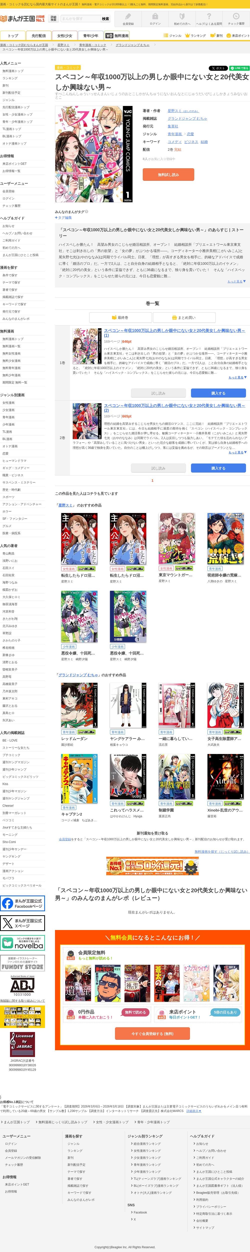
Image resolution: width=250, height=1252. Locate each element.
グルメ (7, 526)
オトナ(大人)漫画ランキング (151, 1192)
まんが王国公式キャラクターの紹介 (218, 1178)
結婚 (204, 142)
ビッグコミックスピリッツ (20, 776)
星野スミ (183, 111)
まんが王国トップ (15, 1122)
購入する (219, 393)
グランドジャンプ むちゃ (78, 675)
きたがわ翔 (10, 618)
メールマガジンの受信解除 (23, 1158)
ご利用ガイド (11, 240)
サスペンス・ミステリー (19, 482)
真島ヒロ (8, 713)
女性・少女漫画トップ (17, 114)
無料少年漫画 (11, 375)
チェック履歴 (11, 206)
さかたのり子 (11, 640)
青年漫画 (8, 417)
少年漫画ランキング (145, 1172)
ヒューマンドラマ (14, 460)
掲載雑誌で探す (13, 297)
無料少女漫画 (11, 360)
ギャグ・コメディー (16, 468)
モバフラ (8, 878)
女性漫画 (8, 402)
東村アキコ (10, 698)
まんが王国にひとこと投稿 (20, 255)
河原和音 (8, 611)
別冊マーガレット (14, 813)
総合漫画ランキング (145, 1144)
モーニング (10, 834)
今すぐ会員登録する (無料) (152, 1034)
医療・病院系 (11, 533)
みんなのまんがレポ (16, 318)
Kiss (5, 784)
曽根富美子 (10, 669)
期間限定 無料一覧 (14, 382)
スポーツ (8, 497)
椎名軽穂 (8, 648)
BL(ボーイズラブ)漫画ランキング (154, 1186)
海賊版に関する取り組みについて (22, 1000)
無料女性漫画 (11, 353)
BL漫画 (7, 439)
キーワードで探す (14, 304)
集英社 (173, 126)
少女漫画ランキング (145, 1158)
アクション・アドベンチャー (22, 504)
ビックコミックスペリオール (22, 885)
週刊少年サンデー (14, 849)
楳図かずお (10, 590)
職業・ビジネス (13, 475)
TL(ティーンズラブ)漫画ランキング (155, 1178)
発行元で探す (11, 311)
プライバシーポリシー (209, 1206)
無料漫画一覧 (11, 346)
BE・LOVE (10, 740)
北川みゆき (10, 626)
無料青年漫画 (11, 368)
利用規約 (200, 1200)
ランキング (195, 36)
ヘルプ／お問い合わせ (17, 233)
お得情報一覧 (11, 171)
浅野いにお (10, 560)
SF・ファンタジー (14, 518)
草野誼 (7, 633)
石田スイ (8, 568)
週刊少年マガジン (14, 791)
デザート (8, 864)
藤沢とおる (10, 706)
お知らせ (8, 226)
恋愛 (5, 453)
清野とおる (10, 662)
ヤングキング (11, 856)
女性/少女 (64, 36)
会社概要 (200, 1220)
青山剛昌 (8, 553)
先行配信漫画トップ (16, 107)
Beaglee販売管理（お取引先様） (216, 1192)
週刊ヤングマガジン (16, 762)
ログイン (8, 198)
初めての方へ (11, 248)
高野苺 (7, 676)
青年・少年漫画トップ (17, 122)
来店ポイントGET (14, 164)
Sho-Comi (9, 842)
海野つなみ (10, 582)
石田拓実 (8, 575)
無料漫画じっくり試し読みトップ (61, 1122)
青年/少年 (90, 36)
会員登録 (8, 191)
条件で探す (10, 275)
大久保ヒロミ (11, 597)
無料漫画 (116, 35)
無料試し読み (168, 175)
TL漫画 (7, 432)
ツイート (221, 68)
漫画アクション (13, 871)
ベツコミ (8, 820)
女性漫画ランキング (145, 1150)
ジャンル (172, 36)
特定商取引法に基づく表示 (212, 1214)
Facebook (138, 1212)
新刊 (216, 36)
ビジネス (191, 142)
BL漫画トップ (11, 136)
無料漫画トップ (13, 71)
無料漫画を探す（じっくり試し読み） (222, 852)
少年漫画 (8, 424)
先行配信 (39, 36)
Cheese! (8, 806)
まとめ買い (184, 317)
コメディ (175, 142)
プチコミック (11, 755)
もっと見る (237, 281)
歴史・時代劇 (11, 490)
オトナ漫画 (10, 446)
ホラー (7, 511)
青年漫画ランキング (145, 1164)
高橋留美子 (10, 684)
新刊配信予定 (11, 92)
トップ (13, 36)
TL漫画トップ (11, 129)
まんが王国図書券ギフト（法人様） (218, 1186)
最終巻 (120, 317)
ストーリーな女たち (16, 748)
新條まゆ (8, 655)
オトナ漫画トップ (14, 143)
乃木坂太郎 (10, 691)
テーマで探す (11, 282)
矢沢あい (8, 720)
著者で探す (10, 290)
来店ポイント (238, 36)
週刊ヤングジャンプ (16, 798)
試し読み (159, 393)
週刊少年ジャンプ (14, 769)
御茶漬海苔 (10, 604)
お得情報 (11, 1191)
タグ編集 (65, 218)
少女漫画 (8, 410)
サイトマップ (203, 1228)
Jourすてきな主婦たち (17, 827)
